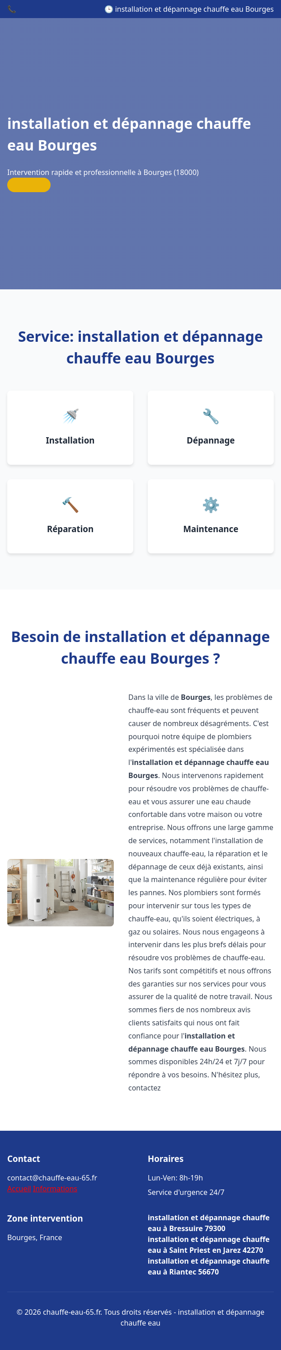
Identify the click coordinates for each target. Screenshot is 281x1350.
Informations (55, 1189)
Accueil (19, 1189)
